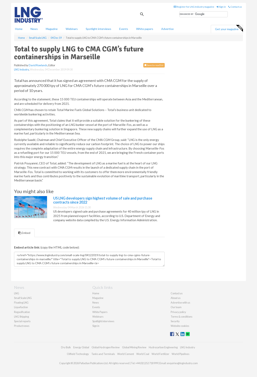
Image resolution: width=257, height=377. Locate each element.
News (95, 302)
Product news (21, 325)
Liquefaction (21, 307)
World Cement (125, 354)
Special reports (22, 321)
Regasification (22, 312)
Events (123, 29)
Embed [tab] (24, 232)
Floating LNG (21, 302)
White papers (144, 29)
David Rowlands (38, 65)
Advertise (167, 29)
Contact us (235, 6)
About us (176, 298)
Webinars (72, 29)
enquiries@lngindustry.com (182, 363)
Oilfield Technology (78, 354)
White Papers (99, 312)
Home (18, 29)
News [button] (34, 29)
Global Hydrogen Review (106, 347)
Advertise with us (180, 302)
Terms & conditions (181, 316)
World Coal (142, 354)
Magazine (52, 29)
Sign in (221, 6)
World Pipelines (180, 354)
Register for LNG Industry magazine (194, 6)
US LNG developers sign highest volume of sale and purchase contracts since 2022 (102, 200)
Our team (176, 307)
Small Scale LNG (23, 298)
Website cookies (180, 325)
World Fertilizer (160, 354)
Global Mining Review (134, 347)
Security (175, 321)
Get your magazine (229, 28)
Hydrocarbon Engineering (163, 347)
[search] (203, 14)
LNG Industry (21, 69)
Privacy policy (178, 312)
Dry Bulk (66, 347)
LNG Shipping (21, 316)
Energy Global (81, 347)
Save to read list (154, 65)
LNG (16, 293)
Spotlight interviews (98, 29)
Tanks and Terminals (103, 354)
